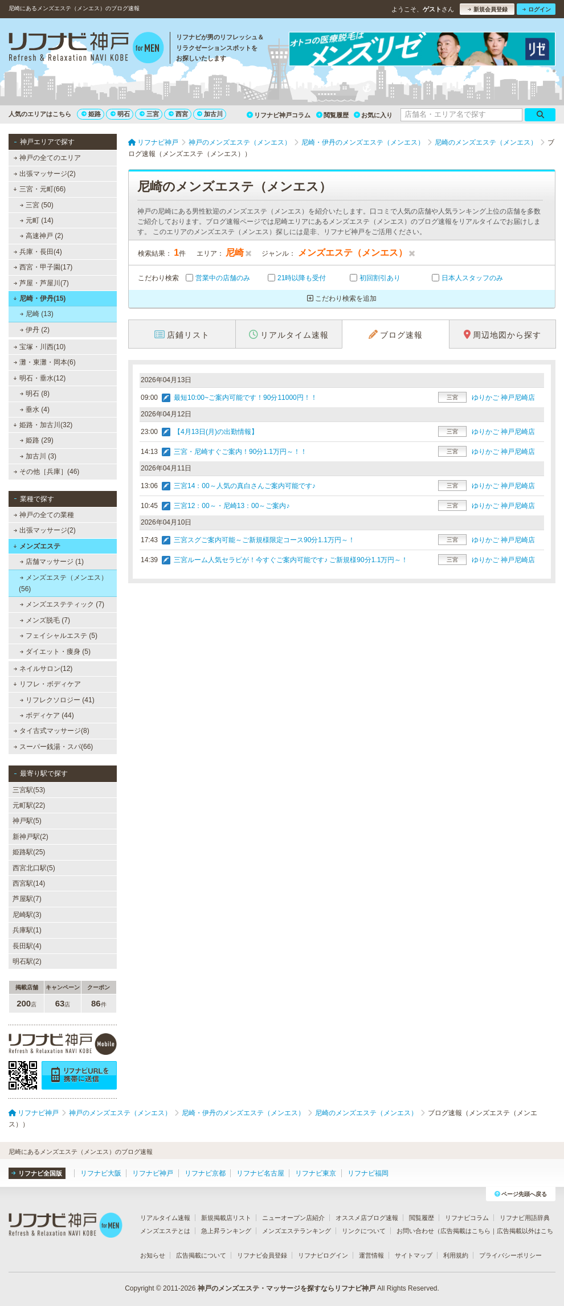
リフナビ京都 (205, 1173)
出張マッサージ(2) (45, 174)
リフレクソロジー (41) (57, 700)
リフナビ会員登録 (262, 1255)
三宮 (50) (37, 205)
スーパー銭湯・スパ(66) (53, 747)
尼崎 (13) (37, 314)
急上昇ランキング (226, 1230)
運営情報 (371, 1255)
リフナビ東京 (315, 1173)
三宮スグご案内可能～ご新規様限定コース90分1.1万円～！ (264, 540)
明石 (120, 113)
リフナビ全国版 (36, 1173)
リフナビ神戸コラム (278, 115)
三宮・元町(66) (39, 189)
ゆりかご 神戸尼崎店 (503, 398)
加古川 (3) (38, 456)
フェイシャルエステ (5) (58, 636)
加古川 (210, 113)
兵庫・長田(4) (38, 252)
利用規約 (455, 1255)
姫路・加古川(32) (42, 425)
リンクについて (364, 1230)
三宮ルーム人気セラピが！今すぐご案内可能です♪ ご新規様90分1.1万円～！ (291, 560)
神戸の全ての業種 (44, 515)
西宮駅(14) (29, 883)
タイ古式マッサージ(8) (51, 731)
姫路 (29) (37, 440)
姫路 (91, 113)
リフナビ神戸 (152, 1173)
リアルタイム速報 (165, 1217)
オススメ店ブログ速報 (367, 1217)
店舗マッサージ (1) (52, 562)
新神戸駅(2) (30, 837)
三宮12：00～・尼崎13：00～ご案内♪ (231, 506)
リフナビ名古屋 (260, 1173)
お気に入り (373, 115)
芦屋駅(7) (27, 899)
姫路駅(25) (29, 852)
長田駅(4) (27, 946)
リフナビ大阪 (100, 1173)
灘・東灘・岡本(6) (45, 362)
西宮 (178, 113)
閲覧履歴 (332, 115)
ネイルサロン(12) (43, 669)
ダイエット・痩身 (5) (55, 652)
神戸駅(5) (27, 821)
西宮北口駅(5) (34, 868)
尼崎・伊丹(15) (39, 298)
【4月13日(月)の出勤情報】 (216, 432)
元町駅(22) (29, 805)
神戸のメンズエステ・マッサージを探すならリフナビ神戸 (286, 1288)
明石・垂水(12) (39, 378)
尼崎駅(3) (27, 915)
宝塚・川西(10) (40, 347)
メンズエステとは (165, 1230)
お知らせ (152, 1255)
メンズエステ (36, 546)
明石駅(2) (27, 961)
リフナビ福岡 (368, 1173)
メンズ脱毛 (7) (45, 620)
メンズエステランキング (296, 1230)
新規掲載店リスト (226, 1217)
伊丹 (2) (35, 330)
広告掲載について (201, 1255)
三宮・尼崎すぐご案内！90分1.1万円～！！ (240, 452)
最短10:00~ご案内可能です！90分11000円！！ (245, 398)
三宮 (149, 113)
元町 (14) (37, 220)
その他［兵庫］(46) (47, 472)
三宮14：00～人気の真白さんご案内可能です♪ (245, 486)
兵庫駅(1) (27, 930)
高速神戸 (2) (41, 236)
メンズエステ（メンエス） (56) (63, 583)
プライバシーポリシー (510, 1255)
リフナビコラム (467, 1217)
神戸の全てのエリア (47, 158)
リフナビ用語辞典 (525, 1217)
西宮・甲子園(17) (43, 267)
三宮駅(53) (29, 790)
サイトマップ (413, 1255)
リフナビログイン (323, 1255)
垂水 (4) (35, 410)
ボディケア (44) (47, 715)
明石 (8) (35, 394)
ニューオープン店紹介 (293, 1217)
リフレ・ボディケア (47, 684)
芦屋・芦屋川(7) (41, 283)
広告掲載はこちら (465, 1230)
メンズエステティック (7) (62, 604)
